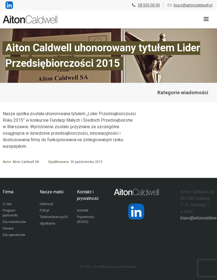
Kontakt (82, 210)
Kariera (8, 228)
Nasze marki (52, 191)
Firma (8, 191)
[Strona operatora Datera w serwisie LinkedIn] (136, 211)
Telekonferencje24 (54, 217)
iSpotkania (47, 223)
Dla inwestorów (14, 222)
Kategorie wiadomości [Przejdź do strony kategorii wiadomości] (182, 92)
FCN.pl (44, 210)
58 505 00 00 (145, 5)
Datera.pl (46, 204)
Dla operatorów (14, 235)
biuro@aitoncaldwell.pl (189, 5)
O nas (7, 204)
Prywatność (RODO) (85, 219)
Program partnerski (10, 213)
